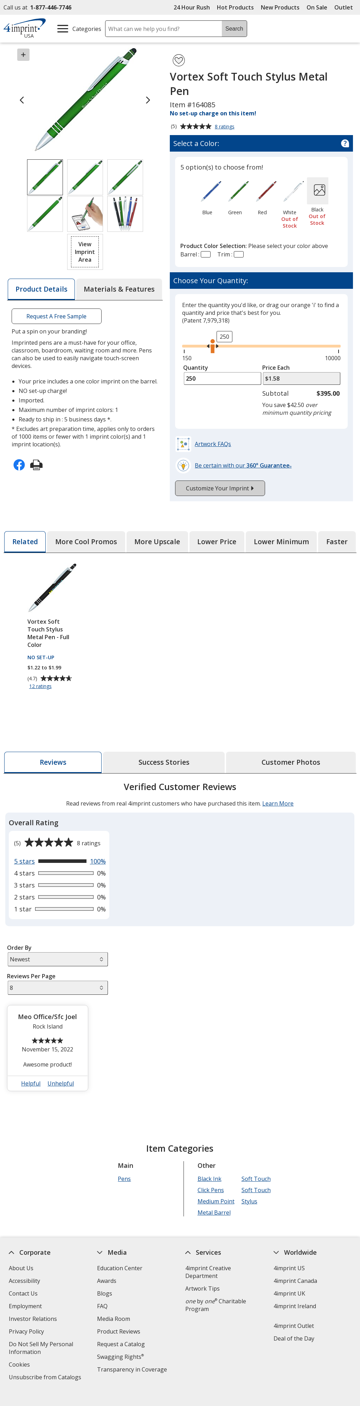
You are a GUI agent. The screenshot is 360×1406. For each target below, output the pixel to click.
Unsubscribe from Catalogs (46, 1378)
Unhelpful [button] (61, 1083)
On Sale (317, 7)
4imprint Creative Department (208, 1272)
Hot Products (235, 7)
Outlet (345, 7)
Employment (25, 1306)
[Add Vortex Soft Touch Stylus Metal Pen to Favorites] (179, 60)
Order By (19, 948)
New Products (280, 7)
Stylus (249, 1201)
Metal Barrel (214, 1212)
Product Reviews (118, 1331)
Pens (124, 1179)
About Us (21, 1268)
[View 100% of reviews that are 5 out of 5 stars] (60, 861)
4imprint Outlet (294, 1326)
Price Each (276, 367)
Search (234, 29)
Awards (106, 1281)
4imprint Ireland (295, 1306)
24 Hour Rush (192, 7)
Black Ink (209, 1179)
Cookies (20, 1365)
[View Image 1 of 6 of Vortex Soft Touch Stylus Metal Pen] (45, 177)
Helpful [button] (31, 1083)
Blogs (104, 1293)
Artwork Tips (202, 1288)
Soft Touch (256, 1179)
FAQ (102, 1306)
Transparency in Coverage (133, 1370)
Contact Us (23, 1293)
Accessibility (24, 1281)
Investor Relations (34, 1319)
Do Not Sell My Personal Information (41, 1348)
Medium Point (216, 1201)
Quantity (195, 367)
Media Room (113, 1319)
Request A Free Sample (57, 316)
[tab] (41, 289)
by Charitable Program (215, 1305)
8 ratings (225, 127)
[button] (85, 252)
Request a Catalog (121, 1344)
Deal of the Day (294, 1338)
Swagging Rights (120, 1357)
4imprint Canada (295, 1281)
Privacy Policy (27, 1332)
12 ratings (41, 686)
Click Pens (211, 1190)
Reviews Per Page (31, 976)
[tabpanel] (180, 939)
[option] (207, 197)
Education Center (119, 1268)
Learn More (278, 803)
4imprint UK (289, 1293)
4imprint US (289, 1268)
